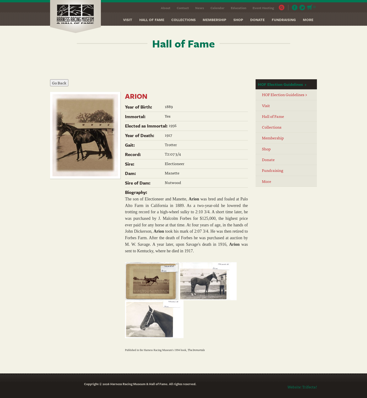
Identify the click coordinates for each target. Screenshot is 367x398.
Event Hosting (263, 7)
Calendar (217, 7)
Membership (214, 19)
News (199, 7)
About (165, 7)
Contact (183, 7)
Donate (257, 19)
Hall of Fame (151, 19)
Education (238, 7)
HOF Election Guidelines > (284, 94)
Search (282, 7)
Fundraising (284, 19)
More (308, 19)
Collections (183, 19)
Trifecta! (309, 387)
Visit (127, 19)
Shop (238, 19)
